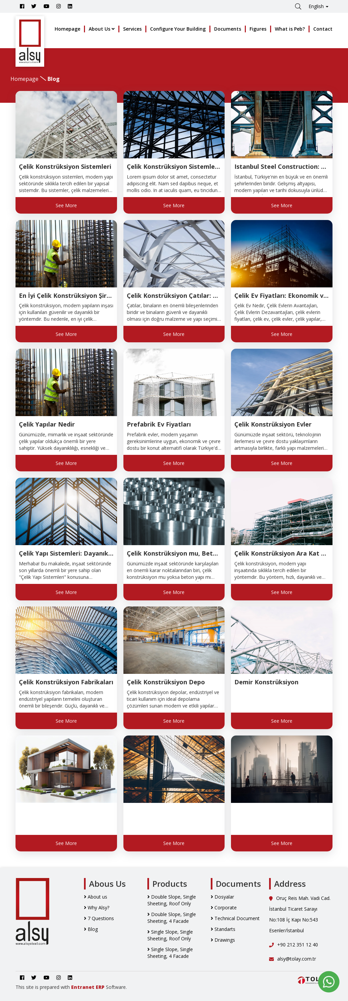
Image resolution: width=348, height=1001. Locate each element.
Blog (91, 929)
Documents (227, 29)
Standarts (223, 929)
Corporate (224, 907)
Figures (258, 29)
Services (132, 29)
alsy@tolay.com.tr (292, 959)
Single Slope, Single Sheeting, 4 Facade (170, 952)
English (318, 6)
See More (66, 205)
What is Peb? (290, 29)
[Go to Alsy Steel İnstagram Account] (58, 6)
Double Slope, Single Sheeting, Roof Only (171, 900)
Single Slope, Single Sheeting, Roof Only (170, 935)
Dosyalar (222, 897)
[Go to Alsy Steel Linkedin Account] (70, 6)
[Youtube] (46, 6)
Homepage (67, 29)
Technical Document (235, 918)
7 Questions (99, 918)
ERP (100, 987)
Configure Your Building (178, 29)
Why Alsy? (96, 907)
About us (95, 897)
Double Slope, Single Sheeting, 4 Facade (171, 917)
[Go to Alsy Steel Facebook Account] (22, 6)
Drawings (223, 940)
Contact (322, 29)
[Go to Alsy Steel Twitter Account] (34, 6)
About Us (102, 29)
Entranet (82, 987)
